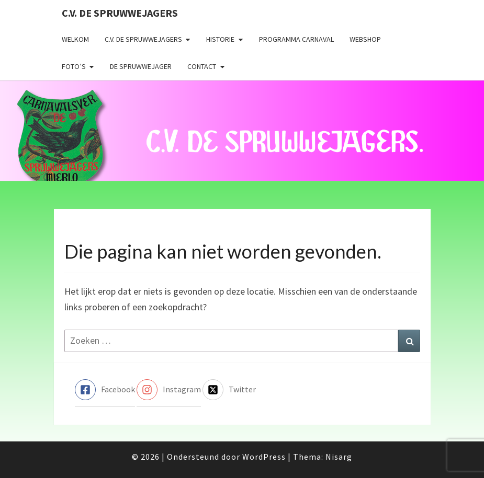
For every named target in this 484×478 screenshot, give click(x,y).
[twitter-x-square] (229, 389)
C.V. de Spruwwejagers (120, 12)
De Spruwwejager (141, 66)
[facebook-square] (105, 389)
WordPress (264, 456)
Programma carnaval (296, 39)
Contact (201, 66)
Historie (220, 39)
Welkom (75, 39)
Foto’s (74, 66)
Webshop (365, 39)
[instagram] (169, 389)
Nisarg (338, 456)
